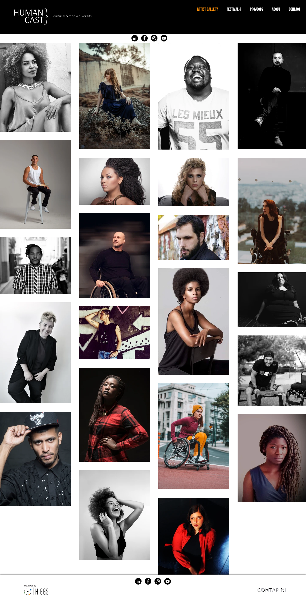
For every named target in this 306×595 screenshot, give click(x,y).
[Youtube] (164, 38)
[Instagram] (155, 28)
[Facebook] (143, 28)
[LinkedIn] (134, 38)
